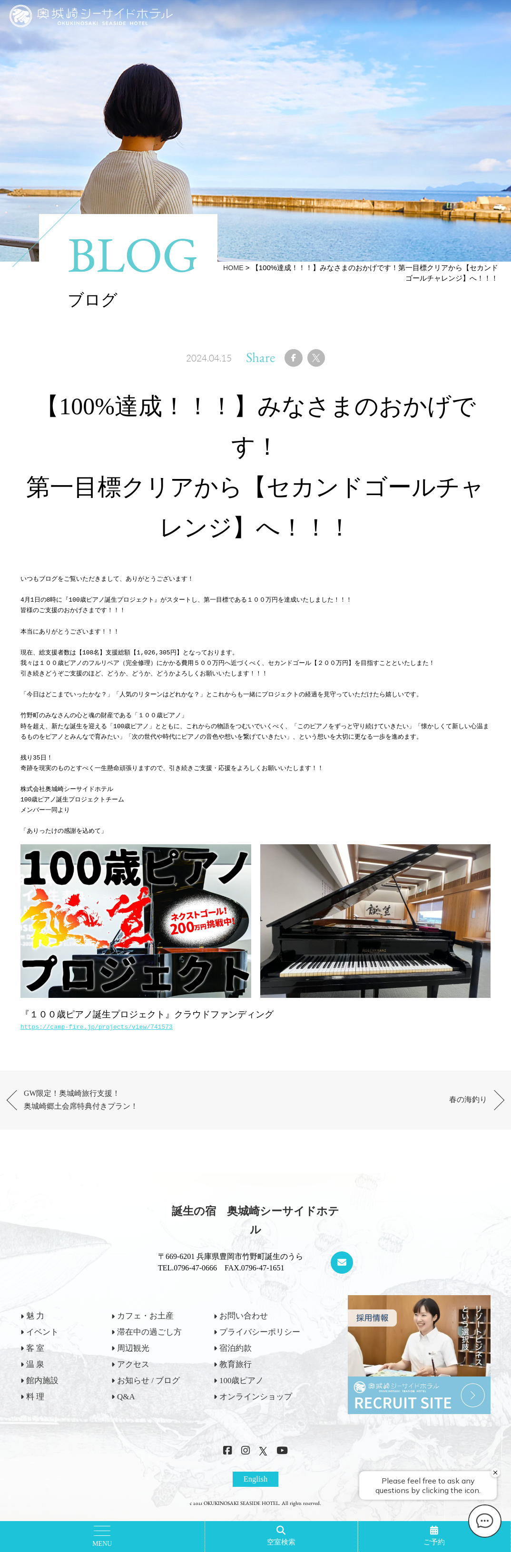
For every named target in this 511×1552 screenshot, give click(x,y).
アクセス (133, 1373)
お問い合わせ (243, 1324)
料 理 (35, 1405)
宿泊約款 (235, 1357)
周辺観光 (133, 1357)
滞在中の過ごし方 (149, 1341)
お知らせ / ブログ (148, 1389)
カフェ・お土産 (145, 1324)
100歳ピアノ (241, 1389)
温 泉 (35, 1373)
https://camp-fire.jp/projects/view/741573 (96, 1031)
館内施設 (42, 1389)
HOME (233, 268)
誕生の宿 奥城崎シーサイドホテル (255, 1229)
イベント (42, 1341)
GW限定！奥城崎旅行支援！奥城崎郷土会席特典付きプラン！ (91, 1106)
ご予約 (434, 1542)
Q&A (126, 1405)
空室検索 (281, 1542)
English (255, 1489)
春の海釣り (464, 1106)
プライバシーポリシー (259, 1341)
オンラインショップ (255, 1405)
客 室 (35, 1357)
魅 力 (35, 1324)
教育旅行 (235, 1373)
